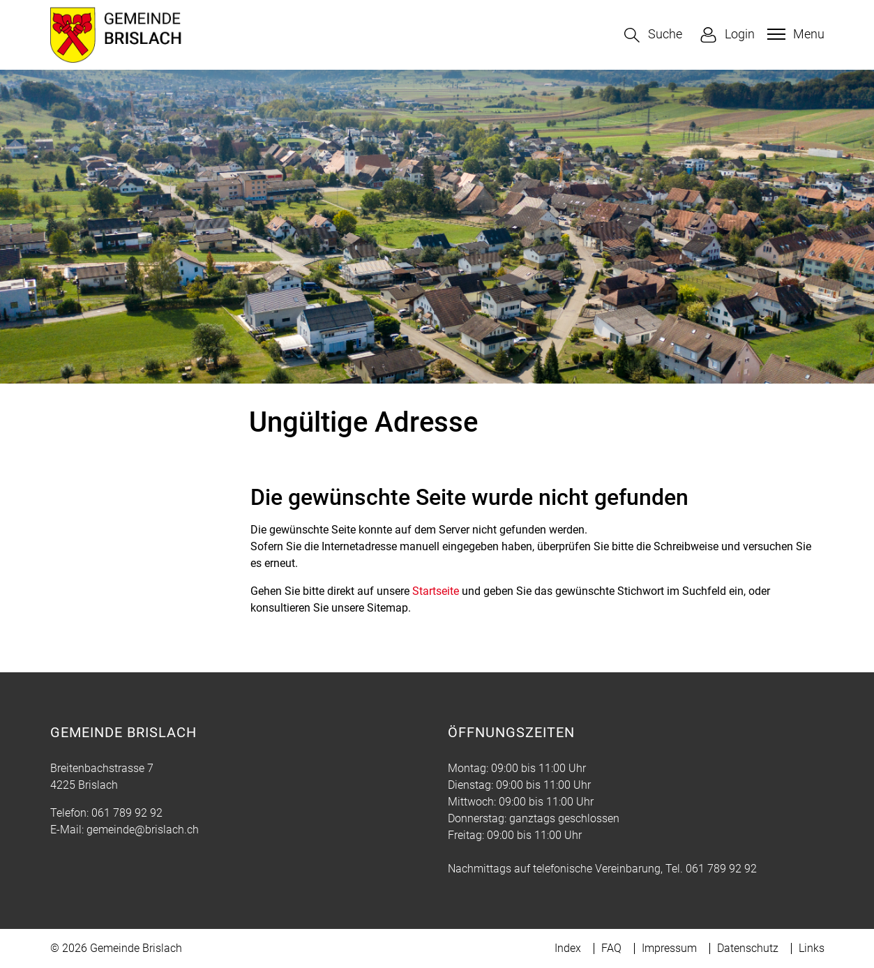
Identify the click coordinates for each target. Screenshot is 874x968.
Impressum (669, 948)
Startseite (435, 591)
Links (811, 948)
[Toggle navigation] (794, 34)
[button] (653, 35)
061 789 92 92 (127, 812)
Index (568, 948)
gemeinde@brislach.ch (142, 829)
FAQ (611, 948)
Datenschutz (747, 948)
